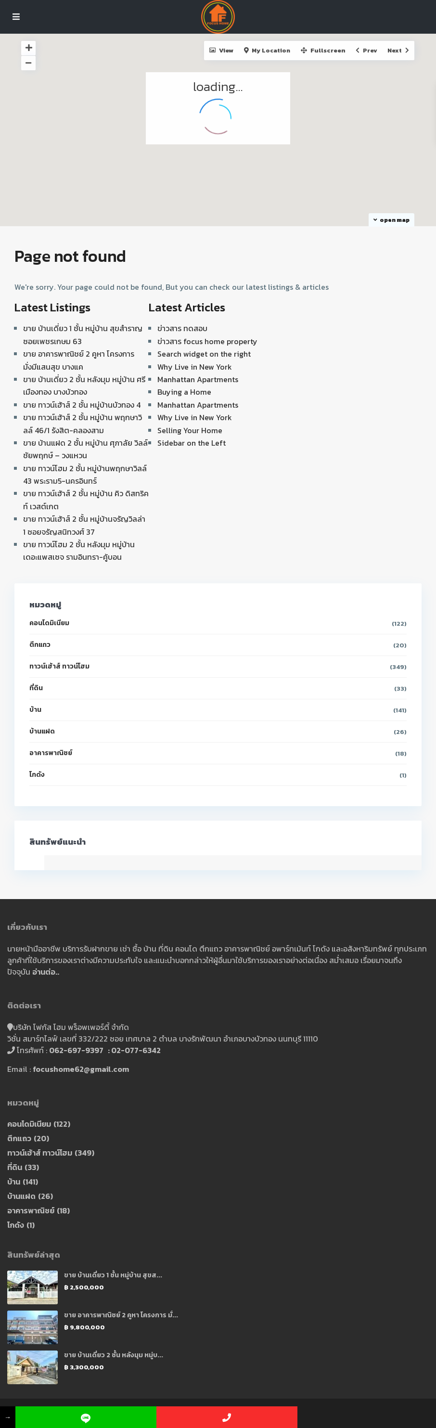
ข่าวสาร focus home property (207, 341)
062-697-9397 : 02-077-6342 (105, 1050)
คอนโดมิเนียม (49, 623)
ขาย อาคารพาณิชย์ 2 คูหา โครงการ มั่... (121, 1315)
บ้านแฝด (42, 731)
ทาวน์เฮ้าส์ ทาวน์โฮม (59, 666)
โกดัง (37, 775)
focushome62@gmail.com (81, 1069)
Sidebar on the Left (191, 443)
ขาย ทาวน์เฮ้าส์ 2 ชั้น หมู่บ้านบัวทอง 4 (82, 405)
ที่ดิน (36, 688)
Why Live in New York (194, 367)
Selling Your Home (189, 430)
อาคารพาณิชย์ (50, 753)
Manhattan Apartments (197, 379)
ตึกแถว (40, 645)
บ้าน (35, 710)
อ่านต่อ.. (45, 972)
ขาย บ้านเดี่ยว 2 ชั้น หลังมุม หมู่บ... (113, 1355)
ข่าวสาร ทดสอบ (182, 328)
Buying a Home (184, 392)
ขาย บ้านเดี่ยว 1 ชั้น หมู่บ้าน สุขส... (113, 1275)
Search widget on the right (204, 354)
